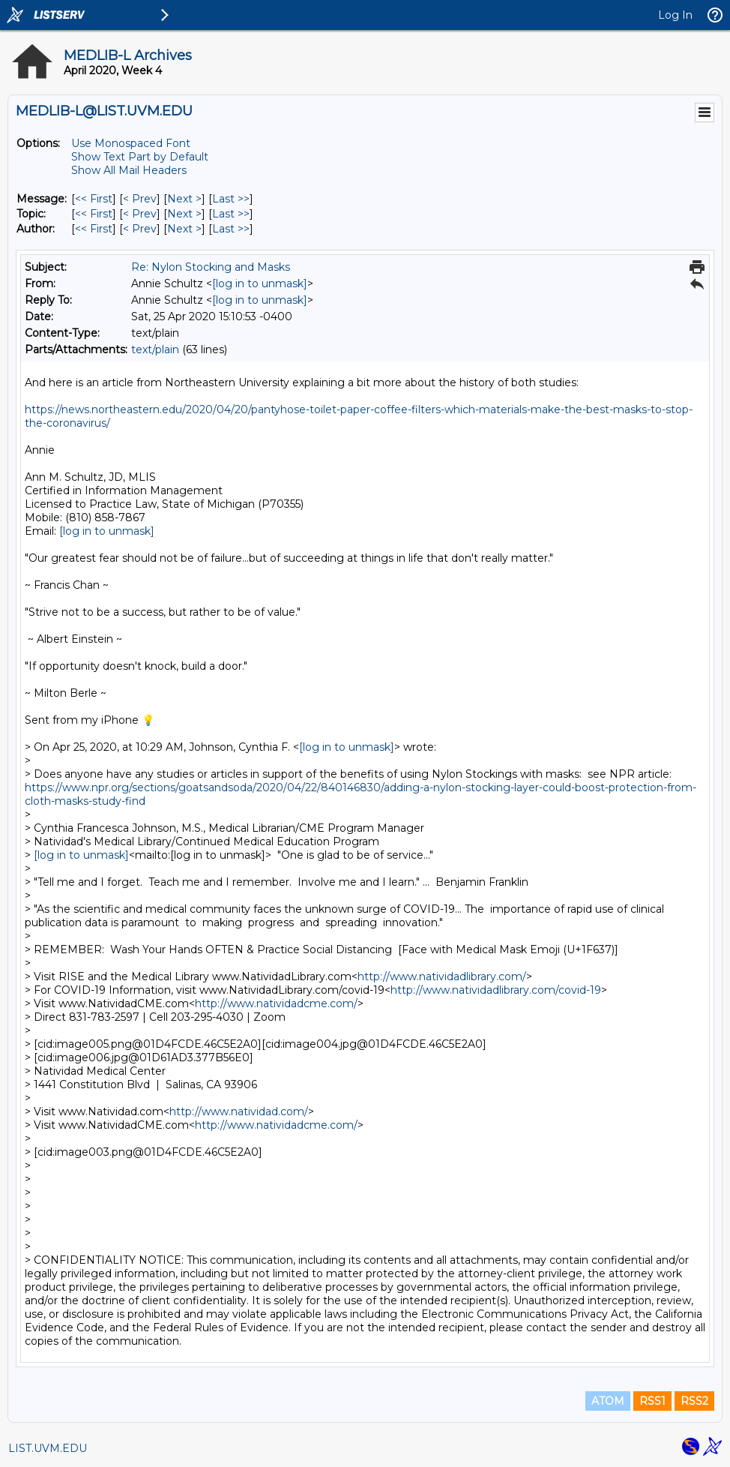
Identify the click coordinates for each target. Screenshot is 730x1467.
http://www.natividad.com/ (238, 1111)
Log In (675, 15)
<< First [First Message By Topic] (93, 213)
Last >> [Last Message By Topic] (231, 213)
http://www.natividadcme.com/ (276, 1003)
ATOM (607, 1401)
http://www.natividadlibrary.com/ (442, 976)
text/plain (155, 349)
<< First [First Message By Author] (93, 229)
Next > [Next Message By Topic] (184, 213)
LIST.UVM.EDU (47, 1448)
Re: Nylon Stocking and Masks (210, 267)
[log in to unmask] (259, 283)
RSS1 (652, 1401)
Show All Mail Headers (129, 170)
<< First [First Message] (93, 199)
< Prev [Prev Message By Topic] (140, 213)
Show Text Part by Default (139, 157)
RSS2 (694, 1401)
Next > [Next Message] (184, 199)
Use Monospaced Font (130, 143)
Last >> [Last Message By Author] (231, 229)
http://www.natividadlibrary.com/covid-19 (495, 990)
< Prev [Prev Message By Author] (140, 229)
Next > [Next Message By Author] (184, 229)
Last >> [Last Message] (231, 199)
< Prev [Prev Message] (140, 199)
